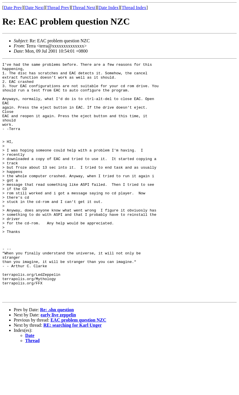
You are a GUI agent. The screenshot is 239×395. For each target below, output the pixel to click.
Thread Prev (58, 7)
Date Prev (13, 7)
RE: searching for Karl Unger (73, 372)
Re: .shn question (57, 356)
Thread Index (134, 7)
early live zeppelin (58, 362)
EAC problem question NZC (78, 367)
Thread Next (83, 7)
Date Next (34, 7)
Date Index (108, 7)
